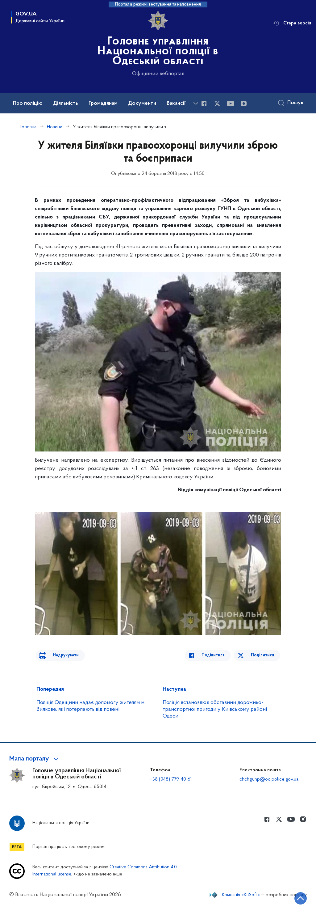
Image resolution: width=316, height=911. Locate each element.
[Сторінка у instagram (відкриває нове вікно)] (243, 103)
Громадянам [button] (103, 103)
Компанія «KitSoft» (241, 894)
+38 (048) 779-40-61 (171, 779)
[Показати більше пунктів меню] (195, 103)
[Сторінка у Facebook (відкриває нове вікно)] (204, 103)
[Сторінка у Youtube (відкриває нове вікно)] (230, 103)
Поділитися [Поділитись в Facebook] (218, 655)
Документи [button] (142, 103)
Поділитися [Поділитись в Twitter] (263, 655)
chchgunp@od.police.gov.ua (268, 779)
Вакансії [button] (176, 103)
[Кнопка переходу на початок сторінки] (293, 897)
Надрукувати (60, 655)
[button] (34, 759)
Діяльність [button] (65, 103)
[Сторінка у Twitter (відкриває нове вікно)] (217, 103)
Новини (54, 127)
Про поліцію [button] (28, 103)
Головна (28, 127)
